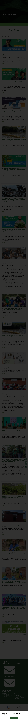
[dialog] (14, 360)
